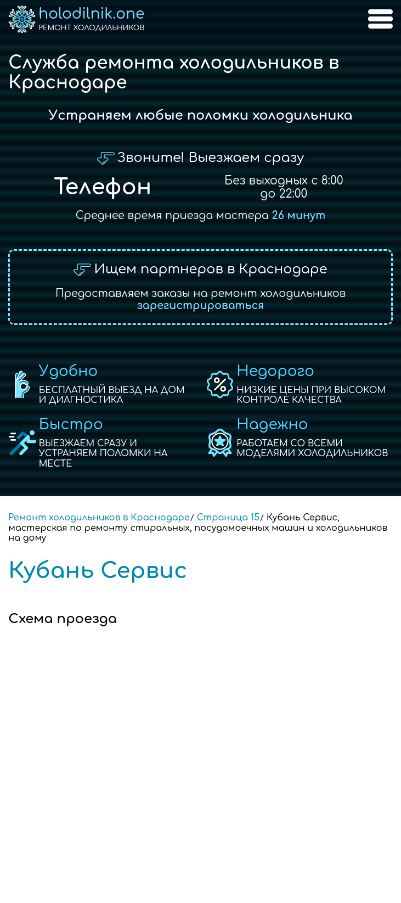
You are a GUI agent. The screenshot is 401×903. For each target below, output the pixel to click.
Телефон (102, 187)
